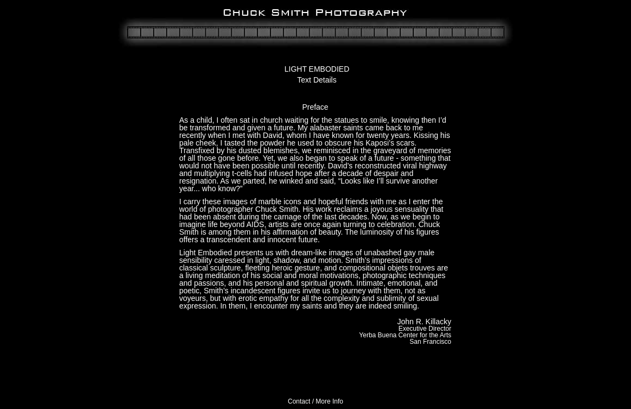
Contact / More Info (315, 401)
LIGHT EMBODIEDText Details (317, 74)
